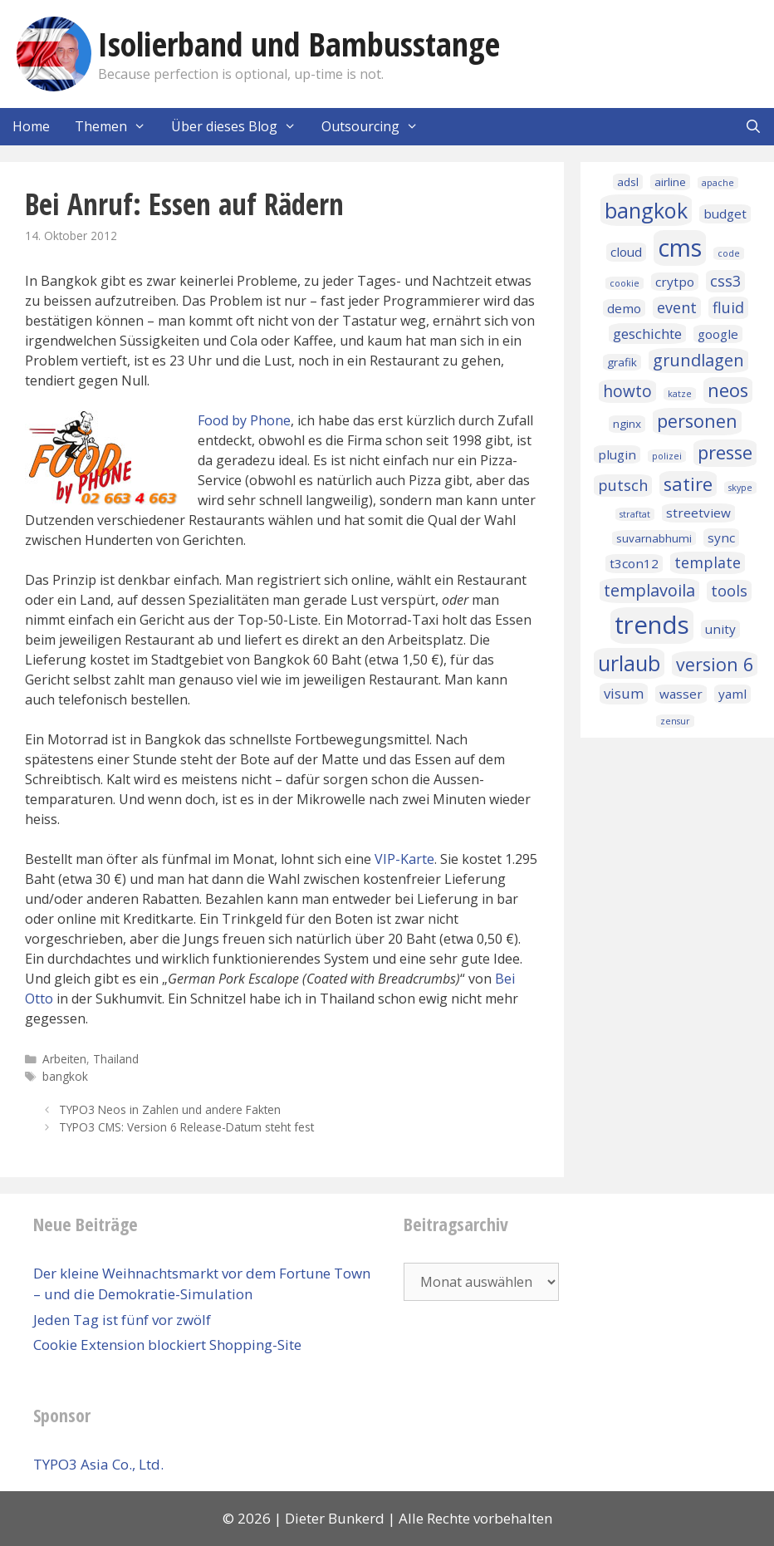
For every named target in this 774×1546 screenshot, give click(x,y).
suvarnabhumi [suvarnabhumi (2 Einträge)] (654, 538)
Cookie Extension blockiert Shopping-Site (167, 1344)
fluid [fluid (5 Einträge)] (728, 307)
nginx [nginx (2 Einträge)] (627, 423)
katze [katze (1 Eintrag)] (680, 394)
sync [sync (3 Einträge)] (721, 537)
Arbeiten (64, 1059)
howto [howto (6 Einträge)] (627, 391)
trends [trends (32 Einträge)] (652, 624)
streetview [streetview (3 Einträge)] (698, 512)
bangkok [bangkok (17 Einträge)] (646, 210)
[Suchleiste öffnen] (753, 126)
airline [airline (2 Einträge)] (670, 181)
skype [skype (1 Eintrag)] (740, 487)
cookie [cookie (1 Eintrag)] (624, 283)
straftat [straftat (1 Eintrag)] (635, 514)
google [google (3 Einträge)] (718, 334)
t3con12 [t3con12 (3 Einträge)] (634, 563)
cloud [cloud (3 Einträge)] (626, 251)
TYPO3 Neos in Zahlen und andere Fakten (170, 1109)
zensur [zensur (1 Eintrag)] (675, 721)
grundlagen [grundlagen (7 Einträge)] (698, 360)
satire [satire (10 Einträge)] (688, 484)
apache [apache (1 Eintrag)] (718, 183)
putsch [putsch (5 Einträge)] (623, 485)
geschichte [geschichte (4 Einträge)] (647, 333)
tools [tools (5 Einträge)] (729, 591)
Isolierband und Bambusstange (299, 43)
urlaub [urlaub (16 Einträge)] (629, 663)
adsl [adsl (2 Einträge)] (628, 181)
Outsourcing (376, 126)
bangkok (65, 1076)
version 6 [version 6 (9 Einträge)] (714, 664)
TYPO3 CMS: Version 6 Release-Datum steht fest (186, 1127)
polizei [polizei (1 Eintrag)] (667, 456)
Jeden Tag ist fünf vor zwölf (122, 1319)
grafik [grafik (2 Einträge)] (622, 362)
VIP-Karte (404, 859)
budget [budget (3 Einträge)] (725, 213)
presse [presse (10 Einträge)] (725, 452)
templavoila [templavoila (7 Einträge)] (649, 590)
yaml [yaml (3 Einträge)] (732, 693)
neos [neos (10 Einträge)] (728, 390)
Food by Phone (244, 420)
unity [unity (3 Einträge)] (720, 629)
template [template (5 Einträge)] (707, 562)
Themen (117, 126)
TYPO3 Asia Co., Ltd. (98, 1464)
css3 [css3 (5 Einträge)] (725, 281)
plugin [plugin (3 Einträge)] (617, 454)
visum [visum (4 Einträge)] (624, 693)
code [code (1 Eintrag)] (729, 253)
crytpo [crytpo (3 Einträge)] (674, 281)
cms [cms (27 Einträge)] (680, 247)
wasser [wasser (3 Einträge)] (681, 693)
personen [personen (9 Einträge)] (697, 421)
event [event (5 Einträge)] (677, 307)
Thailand (116, 1059)
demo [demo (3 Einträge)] (624, 308)
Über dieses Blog (240, 126)
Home (31, 126)
